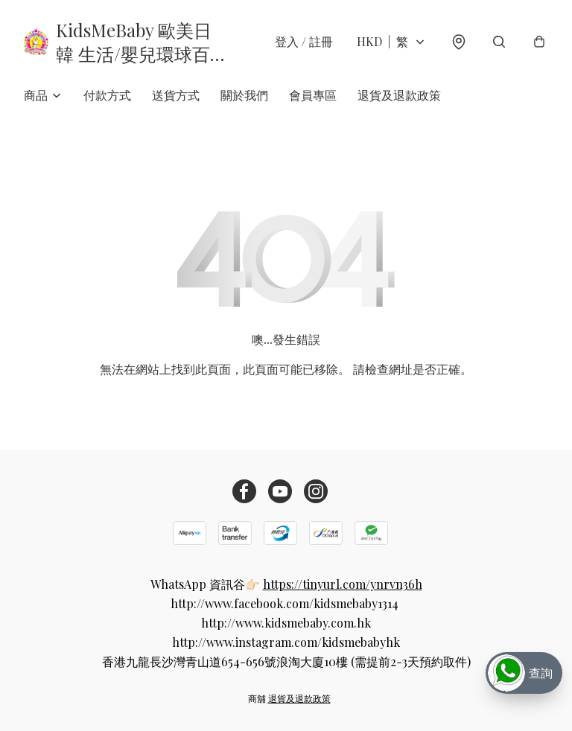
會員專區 (313, 95)
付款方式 (107, 95)
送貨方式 (176, 95)
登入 (304, 41)
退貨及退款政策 (399, 95)
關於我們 (244, 95)
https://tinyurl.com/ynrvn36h (342, 584)
